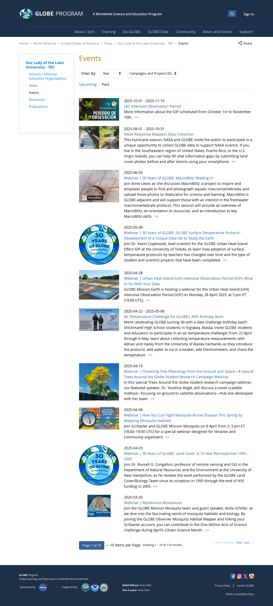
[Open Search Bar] (232, 13)
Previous (229, 542)
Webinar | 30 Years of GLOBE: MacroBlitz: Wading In (168, 178)
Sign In (249, 14)
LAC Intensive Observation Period (152, 106)
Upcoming (88, 84)
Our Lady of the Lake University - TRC (145, 43)
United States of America (80, 43)
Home (23, 43)
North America (44, 43)
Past (105, 84)
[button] (246, 43)
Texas (108, 43)
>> (136, 117)
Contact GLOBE (245, 585)
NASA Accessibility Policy (240, 594)
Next (239, 542)
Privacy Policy (222, 585)
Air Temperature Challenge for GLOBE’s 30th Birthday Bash (174, 316)
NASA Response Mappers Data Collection (159, 134)
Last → (248, 542)
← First (216, 542)
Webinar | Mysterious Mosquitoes (153, 502)
